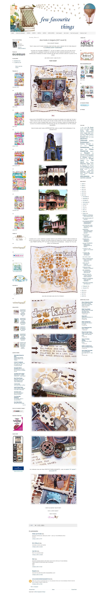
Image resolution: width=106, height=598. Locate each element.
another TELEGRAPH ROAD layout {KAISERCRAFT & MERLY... (87, 244)
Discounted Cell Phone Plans (86, 342)
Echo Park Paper (18, 402)
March (84, 213)
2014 (83, 195)
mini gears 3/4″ (53, 471)
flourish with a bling (86, 168)
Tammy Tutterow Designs (85, 339)
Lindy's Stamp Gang (18, 387)
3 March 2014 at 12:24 (37, 566)
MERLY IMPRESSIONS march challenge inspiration (88, 260)
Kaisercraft (84, 142)
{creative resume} (20, 33)
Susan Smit (84, 316)
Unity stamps (90, 162)
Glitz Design (91, 137)
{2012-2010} (51, 33)
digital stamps (90, 166)
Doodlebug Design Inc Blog (19, 356)
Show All (24, 404)
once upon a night (87, 256)
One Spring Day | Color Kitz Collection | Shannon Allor (19, 370)
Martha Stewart (85, 144)
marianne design (85, 172)
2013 (83, 290)
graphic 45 (87, 169)
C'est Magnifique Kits (87, 327)
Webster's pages (85, 163)
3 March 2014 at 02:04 (37, 554)
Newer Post (32, 589)
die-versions (83, 166)
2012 (83, 292)
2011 (83, 294)
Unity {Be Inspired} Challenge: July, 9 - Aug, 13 (87, 353)
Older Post (74, 589)
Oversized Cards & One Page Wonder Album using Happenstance (19, 380)
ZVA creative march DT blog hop (88, 218)
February (85, 286)
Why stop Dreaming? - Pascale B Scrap (19, 393)
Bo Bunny (91, 127)
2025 (83, 183)
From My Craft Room (87, 332)
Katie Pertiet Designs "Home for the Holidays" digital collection (87, 304)
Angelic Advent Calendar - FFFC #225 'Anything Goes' (87, 334)
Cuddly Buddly (83, 133)
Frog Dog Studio (90, 135)
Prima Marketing (86, 150)
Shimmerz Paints (18, 368)
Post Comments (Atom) (40, 591)
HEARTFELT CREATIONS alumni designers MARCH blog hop (88, 231)
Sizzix (92, 154)
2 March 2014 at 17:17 (37, 538)
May (84, 209)
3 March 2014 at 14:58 (37, 574)
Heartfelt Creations (83, 140)
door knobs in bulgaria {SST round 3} (88, 283)
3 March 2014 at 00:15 (37, 546)
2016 (83, 191)
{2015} (33, 33)
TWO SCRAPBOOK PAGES (87, 347)
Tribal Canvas (85, 328)
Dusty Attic (90, 133)
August (84, 204)
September (85, 202)
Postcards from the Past (19, 385)
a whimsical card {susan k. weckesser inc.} (88, 249)
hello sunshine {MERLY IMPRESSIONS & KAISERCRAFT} (88, 222)
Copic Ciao (89, 130)
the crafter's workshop (86, 177)
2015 (83, 193)
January (85, 288)
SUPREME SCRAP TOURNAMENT (53, 47)
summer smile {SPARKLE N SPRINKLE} (86, 240)
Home (53, 589)
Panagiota (34, 571)
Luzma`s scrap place (87, 346)
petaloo (85, 173)
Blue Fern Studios (18, 378)
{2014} (39, 33)
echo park (82, 167)
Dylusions (82, 134)
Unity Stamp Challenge (87, 350)
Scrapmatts (88, 154)
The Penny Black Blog (19, 373)
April (84, 211)
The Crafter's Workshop (17, 397)
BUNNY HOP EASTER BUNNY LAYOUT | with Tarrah (18, 359)
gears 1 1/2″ (68, 469)
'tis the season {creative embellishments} (87, 236)
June (84, 207)
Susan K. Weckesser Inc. (86, 158)
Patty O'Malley (35, 543)
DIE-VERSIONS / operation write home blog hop (87, 271)
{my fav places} (74, 33)
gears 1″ (74, 469)
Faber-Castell (89, 134)
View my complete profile (22, 47)
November (85, 198)
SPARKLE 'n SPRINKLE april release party (88, 215)
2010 (83, 296)
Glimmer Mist (84, 137)
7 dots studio (17, 384)
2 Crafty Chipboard (18, 362)
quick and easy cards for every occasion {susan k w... (87, 226)
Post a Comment (34, 586)
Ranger (87, 153)
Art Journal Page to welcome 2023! (18, 399)
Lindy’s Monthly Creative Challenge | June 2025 (19, 389)
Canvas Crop (83, 129)
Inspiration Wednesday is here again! (87, 318)
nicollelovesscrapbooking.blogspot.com (41, 579)
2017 (83, 189)
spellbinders (84, 176)
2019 (83, 185)
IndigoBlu (91, 140)
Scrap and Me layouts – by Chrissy (87, 323)
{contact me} (83, 33)
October (85, 200)
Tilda (88, 160)
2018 (83, 187)
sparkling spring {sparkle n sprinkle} (88, 267)
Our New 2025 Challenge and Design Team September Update (87, 311)
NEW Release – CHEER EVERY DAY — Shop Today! (19, 375)
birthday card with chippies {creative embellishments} (87, 275)
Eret (33, 559)
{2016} (28, 33)
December (85, 196)
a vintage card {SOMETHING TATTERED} (86, 254)
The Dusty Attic (17, 391)
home (12, 33)
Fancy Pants (83, 135)
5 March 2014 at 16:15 (37, 584)
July (84, 206)
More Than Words (86, 309)
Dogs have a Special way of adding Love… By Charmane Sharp (19, 364)
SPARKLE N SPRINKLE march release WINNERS (88, 279)
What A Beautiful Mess (87, 302)
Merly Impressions (86, 146)
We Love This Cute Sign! (19, 403)
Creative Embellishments (86, 131)
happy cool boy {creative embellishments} (87, 264)
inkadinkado (90, 170)
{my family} (59, 33)
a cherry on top (17, 62)
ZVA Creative (90, 165)
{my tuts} (66, 33)
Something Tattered (84, 156)
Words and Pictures (37, 533)
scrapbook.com (17, 60)
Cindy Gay (34, 551)
